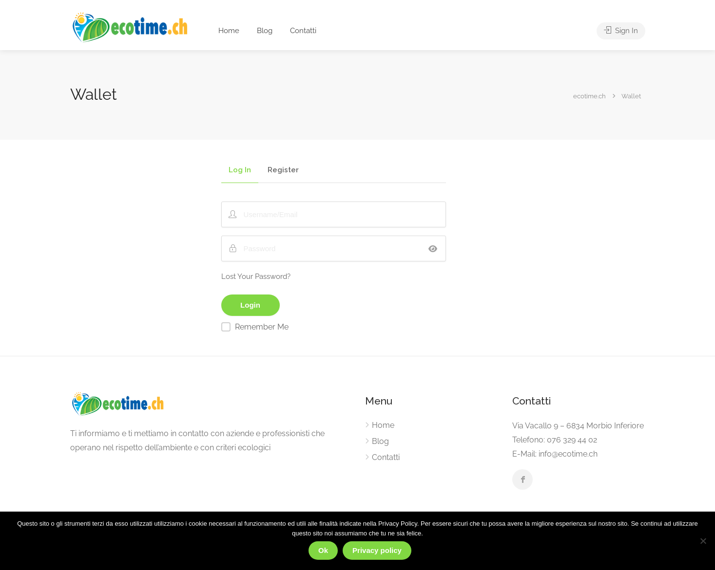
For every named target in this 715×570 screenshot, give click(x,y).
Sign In (621, 30)
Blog (264, 30)
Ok (323, 550)
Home (228, 30)
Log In (240, 170)
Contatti (303, 30)
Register (283, 170)
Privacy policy (377, 550)
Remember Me (262, 326)
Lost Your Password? (255, 276)
